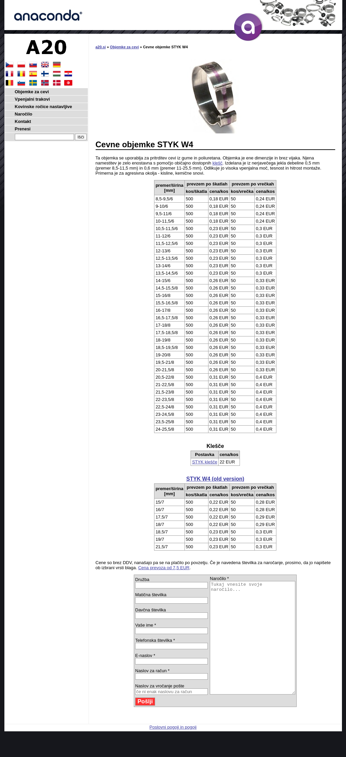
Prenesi (23, 128)
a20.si (101, 47)
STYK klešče (204, 461)
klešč (218, 163)
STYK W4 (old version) (215, 479)
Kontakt (23, 121)
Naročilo (23, 114)
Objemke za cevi (124, 47)
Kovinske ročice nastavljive (43, 106)
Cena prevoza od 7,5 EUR (164, 567)
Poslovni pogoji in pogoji (172, 749)
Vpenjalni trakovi (32, 99)
